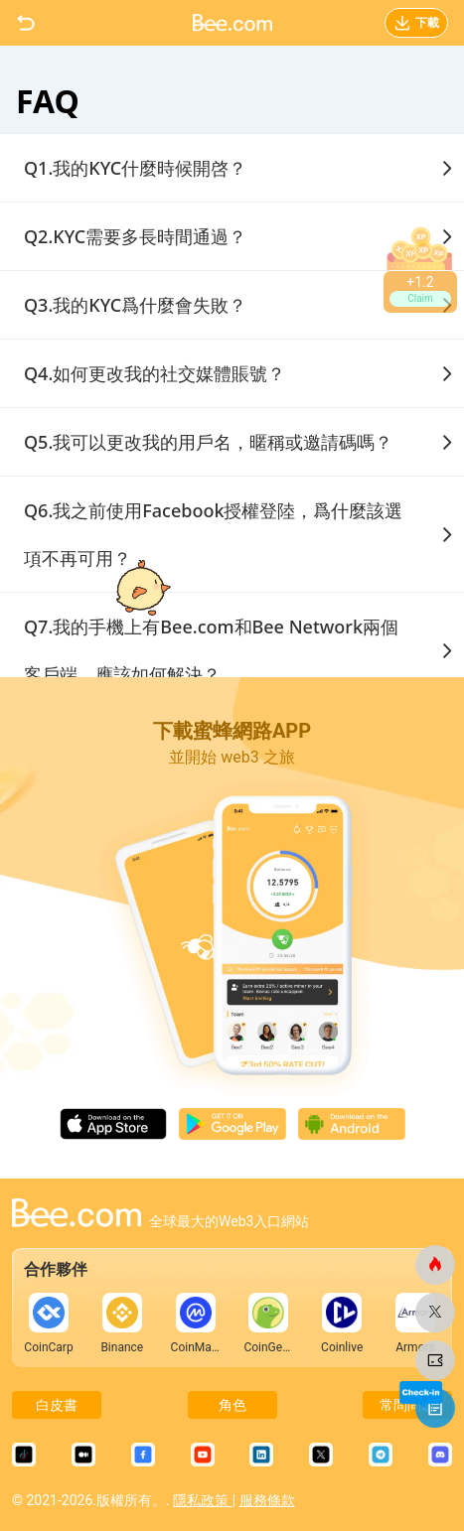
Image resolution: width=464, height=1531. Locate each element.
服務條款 (267, 1500)
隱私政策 (202, 1500)
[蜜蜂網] (435, 1265)
